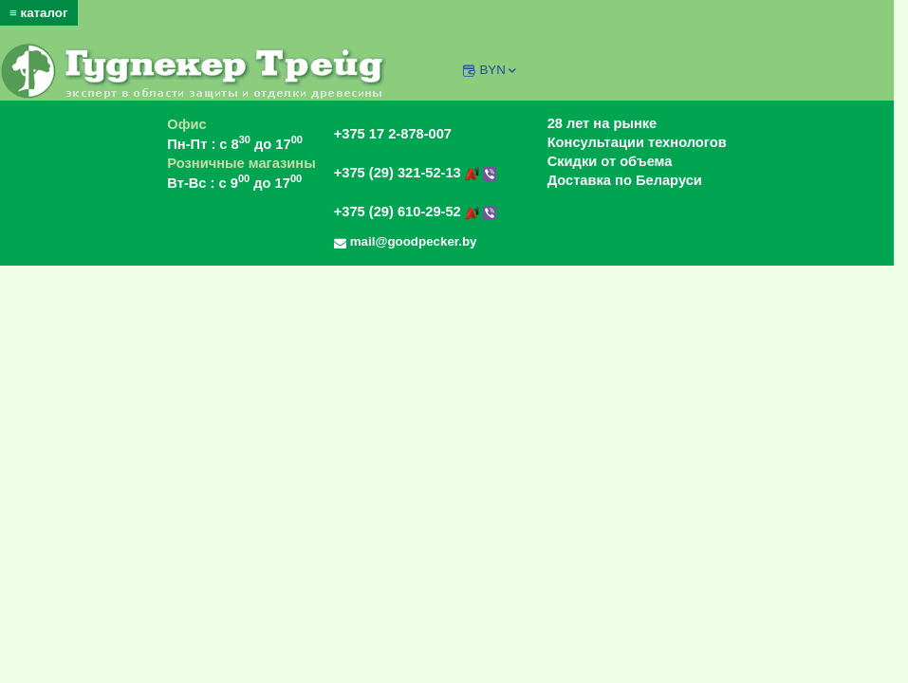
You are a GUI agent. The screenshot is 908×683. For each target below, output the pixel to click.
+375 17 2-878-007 (393, 133)
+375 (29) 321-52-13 (415, 172)
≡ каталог (38, 13)
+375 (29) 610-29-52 (415, 211)
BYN (498, 70)
